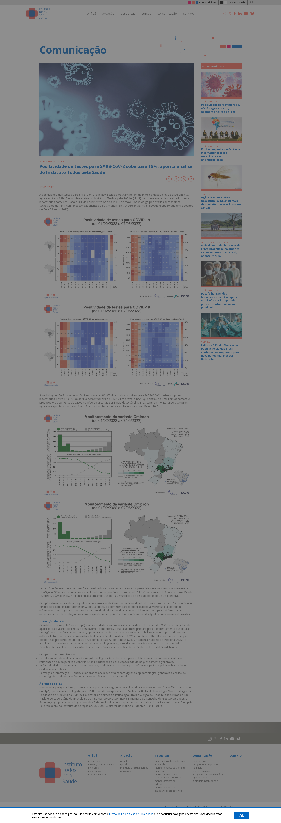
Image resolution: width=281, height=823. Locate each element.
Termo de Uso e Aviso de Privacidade (131, 814)
